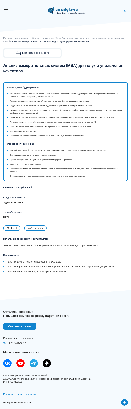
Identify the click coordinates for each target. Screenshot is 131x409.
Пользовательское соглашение (19, 394)
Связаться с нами (19, 326)
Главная (7, 38)
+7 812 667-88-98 (14, 343)
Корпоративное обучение (27, 38)
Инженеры (48, 38)
